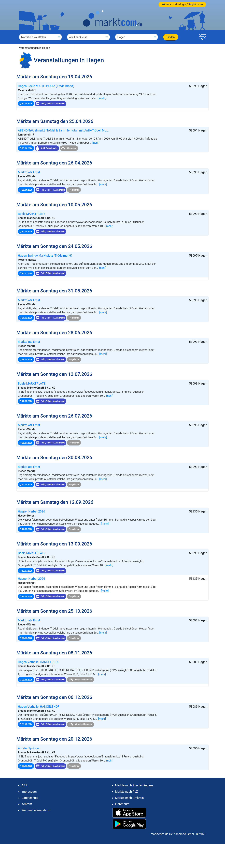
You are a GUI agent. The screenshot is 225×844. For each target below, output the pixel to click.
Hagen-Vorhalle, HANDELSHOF (38, 662)
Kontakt (26, 804)
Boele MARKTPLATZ (32, 214)
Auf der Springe (28, 748)
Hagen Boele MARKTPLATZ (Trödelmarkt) (46, 86)
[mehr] (102, 98)
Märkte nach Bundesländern (134, 785)
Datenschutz (29, 798)
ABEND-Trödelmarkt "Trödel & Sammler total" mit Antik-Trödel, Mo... (63, 130)
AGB (24, 785)
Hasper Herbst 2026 (31, 511)
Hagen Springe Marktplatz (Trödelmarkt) (45, 255)
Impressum (29, 791)
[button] (202, 37)
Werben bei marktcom (36, 810)
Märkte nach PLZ (126, 791)
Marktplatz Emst (29, 172)
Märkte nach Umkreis (129, 798)
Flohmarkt (122, 804)
